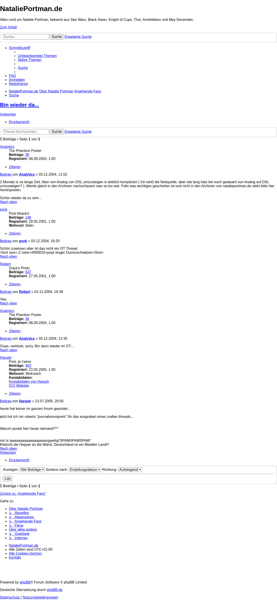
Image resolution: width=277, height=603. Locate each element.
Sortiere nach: (73, 469)
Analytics (7, 147)
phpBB (25, 582)
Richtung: (122, 469)
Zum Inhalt (8, 27)
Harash (6, 357)
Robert (5, 264)
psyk (3, 209)
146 (28, 217)
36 (27, 155)
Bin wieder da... (19, 105)
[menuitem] (37, 56)
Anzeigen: (24, 469)
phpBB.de (55, 590)
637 (28, 272)
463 (28, 365)
